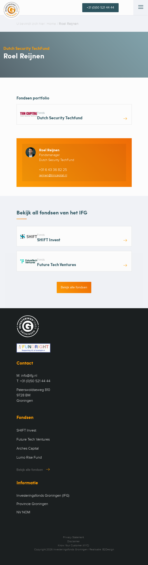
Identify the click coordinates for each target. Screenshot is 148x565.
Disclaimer (73, 541)
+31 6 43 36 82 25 (53, 170)
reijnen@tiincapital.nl (53, 175)
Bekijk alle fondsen (74, 287)
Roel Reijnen (49, 149)
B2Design (108, 549)
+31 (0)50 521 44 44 (100, 7)
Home (51, 24)
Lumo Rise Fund (29, 457)
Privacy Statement (73, 537)
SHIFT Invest (26, 430)
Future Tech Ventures (33, 439)
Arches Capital (27, 448)
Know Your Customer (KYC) (73, 545)
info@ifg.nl (29, 375)
